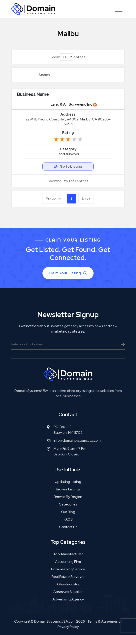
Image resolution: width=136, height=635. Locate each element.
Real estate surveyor (68, 576)
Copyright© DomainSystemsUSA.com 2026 (49, 621)
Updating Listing (68, 481)
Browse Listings (68, 489)
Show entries (68, 57)
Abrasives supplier (68, 591)
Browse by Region (68, 496)
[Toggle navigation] (119, 9)
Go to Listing (71, 166)
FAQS (68, 519)
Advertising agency (68, 599)
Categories (68, 504)
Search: (68, 74)
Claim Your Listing (68, 273)
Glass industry (68, 584)
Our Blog (68, 511)
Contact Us (68, 527)
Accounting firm (68, 561)
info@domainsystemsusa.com (77, 440)
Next (86, 198)
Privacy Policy (68, 626)
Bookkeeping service (68, 569)
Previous (53, 198)
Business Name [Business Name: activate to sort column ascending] (33, 94)
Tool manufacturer (68, 554)
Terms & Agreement (103, 621)
